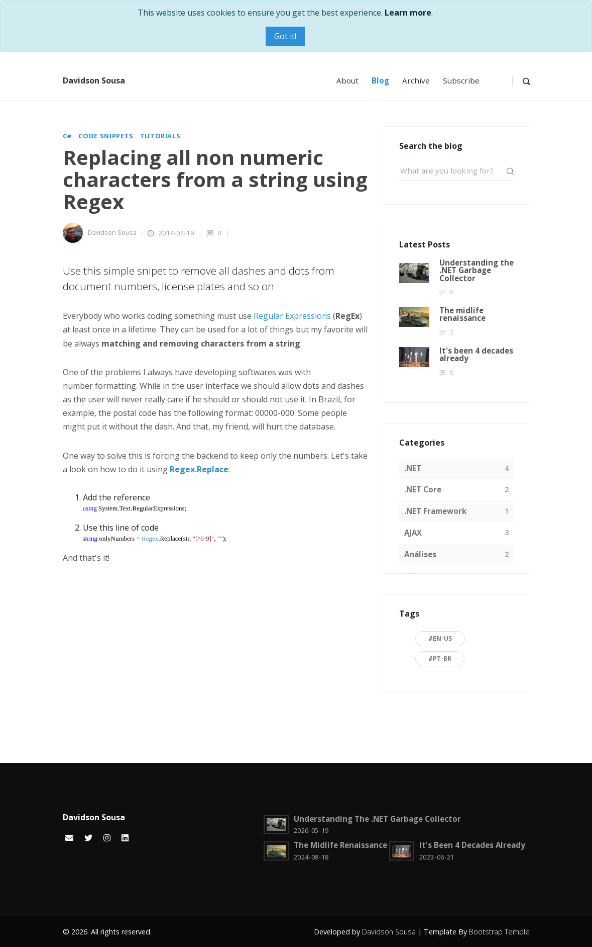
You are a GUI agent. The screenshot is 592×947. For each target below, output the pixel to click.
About (347, 80)
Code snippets (105, 135)
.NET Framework (435, 511)
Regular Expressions (292, 315)
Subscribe (461, 80)
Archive (416, 80)
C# (67, 135)
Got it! (285, 36)
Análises (420, 554)
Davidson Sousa (94, 80)
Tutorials (160, 135)
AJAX (413, 533)
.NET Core (422, 489)
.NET (412, 468)
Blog (380, 80)
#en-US (440, 638)
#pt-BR (439, 658)
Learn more (408, 12)
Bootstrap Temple (499, 931)
